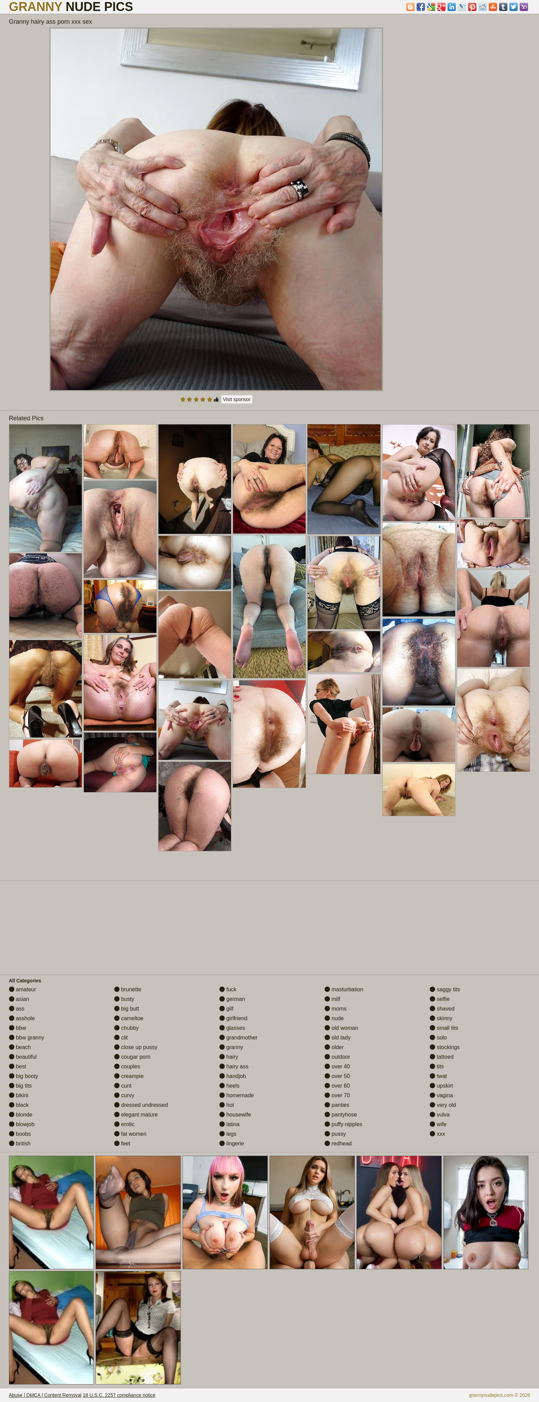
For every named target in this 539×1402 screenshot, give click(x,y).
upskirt (441, 1086)
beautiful (23, 1057)
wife (438, 1124)
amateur (22, 989)
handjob (232, 1076)
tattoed (441, 1057)
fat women (130, 1134)
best (17, 1066)
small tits (444, 1028)
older (334, 1047)
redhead (338, 1143)
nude (334, 1018)
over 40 (337, 1066)
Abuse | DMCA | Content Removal (45, 1395)
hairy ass (233, 1066)
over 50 (337, 1076)
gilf (226, 1009)
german (232, 999)
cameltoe (128, 1018)
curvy (124, 1095)
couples (127, 1066)
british (20, 1143)
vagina (441, 1095)
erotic (124, 1124)
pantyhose (340, 1115)
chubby (126, 1028)
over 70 (337, 1095)
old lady (337, 1037)
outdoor (337, 1057)
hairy (228, 1057)
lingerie (231, 1143)
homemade (236, 1095)
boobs (20, 1134)
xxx (437, 1134)
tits (437, 1066)
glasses (232, 1028)
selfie (440, 999)
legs (227, 1134)
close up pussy (135, 1047)
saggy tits (445, 989)
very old (443, 1105)
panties (336, 1105)
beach (20, 1047)
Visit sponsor (237, 399)
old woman (341, 1028)
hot (226, 1105)
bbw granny (26, 1037)
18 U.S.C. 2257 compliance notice (119, 1395)
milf (332, 999)
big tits (20, 1086)
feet (122, 1143)
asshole (22, 1018)
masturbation (343, 989)
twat (438, 1076)
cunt (123, 1086)
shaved (442, 1009)
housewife (235, 1115)
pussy (335, 1134)
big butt (126, 1009)
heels (229, 1086)
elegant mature (136, 1115)
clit (121, 1037)
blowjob (22, 1124)
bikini (19, 1095)
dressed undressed (141, 1105)
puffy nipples (343, 1124)
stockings (445, 1047)
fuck (227, 989)
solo (438, 1037)
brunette (127, 989)
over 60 (337, 1086)
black (19, 1105)
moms (335, 1009)
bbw (17, 1028)
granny (231, 1047)
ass (16, 1009)
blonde (21, 1115)
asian (19, 999)
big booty (23, 1076)
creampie (129, 1076)
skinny (441, 1018)
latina (229, 1124)
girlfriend (233, 1018)
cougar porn (132, 1057)
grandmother (238, 1037)
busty (124, 999)
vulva (440, 1115)
